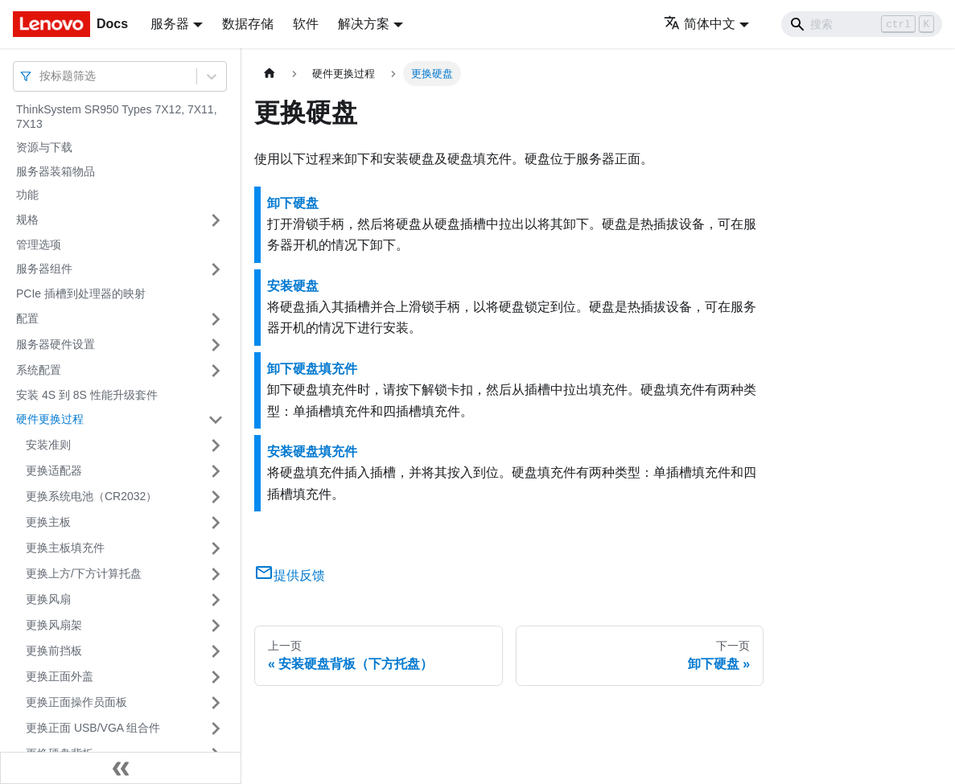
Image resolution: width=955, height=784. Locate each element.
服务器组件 (44, 268)
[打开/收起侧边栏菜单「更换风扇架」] (215, 625)
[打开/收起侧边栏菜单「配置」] (215, 319)
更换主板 (48, 521)
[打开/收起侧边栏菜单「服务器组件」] (215, 269)
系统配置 (38, 369)
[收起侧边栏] (120, 768)
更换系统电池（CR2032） (91, 496)
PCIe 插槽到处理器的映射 (81, 293)
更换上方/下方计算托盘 (84, 573)
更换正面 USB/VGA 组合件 (93, 727)
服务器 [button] (169, 24)
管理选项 (38, 244)
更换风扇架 (54, 624)
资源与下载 (44, 147)
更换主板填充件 (65, 547)
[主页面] (269, 73)
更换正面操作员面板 (76, 702)
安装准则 (48, 444)
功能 (27, 194)
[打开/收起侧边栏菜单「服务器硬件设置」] (215, 345)
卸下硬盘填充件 (312, 369)
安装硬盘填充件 (312, 451)
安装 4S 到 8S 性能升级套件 (87, 394)
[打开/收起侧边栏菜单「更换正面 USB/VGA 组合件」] (215, 728)
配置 (27, 318)
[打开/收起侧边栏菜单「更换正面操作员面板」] (215, 703)
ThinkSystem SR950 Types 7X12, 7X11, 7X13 (116, 116)
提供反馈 (289, 575)
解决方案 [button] (363, 24)
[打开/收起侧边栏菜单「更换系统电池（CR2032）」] (215, 497)
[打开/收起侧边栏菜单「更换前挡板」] (215, 651)
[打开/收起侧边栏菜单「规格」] (215, 220)
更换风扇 (48, 599)
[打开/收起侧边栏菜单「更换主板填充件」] (215, 548)
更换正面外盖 (59, 676)
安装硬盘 (293, 286)
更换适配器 (54, 470)
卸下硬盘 (293, 203)
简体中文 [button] (699, 24)
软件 (306, 24)
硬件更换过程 (50, 419)
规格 (27, 219)
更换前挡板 (54, 650)
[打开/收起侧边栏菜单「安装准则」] (215, 445)
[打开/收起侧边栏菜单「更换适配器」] (215, 471)
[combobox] (41, 76)
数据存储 (248, 24)
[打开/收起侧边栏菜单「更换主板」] (215, 523)
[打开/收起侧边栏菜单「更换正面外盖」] (215, 677)
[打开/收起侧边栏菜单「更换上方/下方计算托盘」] (215, 574)
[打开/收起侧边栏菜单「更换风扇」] (215, 600)
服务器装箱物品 (55, 171)
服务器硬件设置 (55, 344)
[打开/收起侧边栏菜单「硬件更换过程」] (215, 420)
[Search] (861, 24)
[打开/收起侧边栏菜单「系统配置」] (215, 371)
